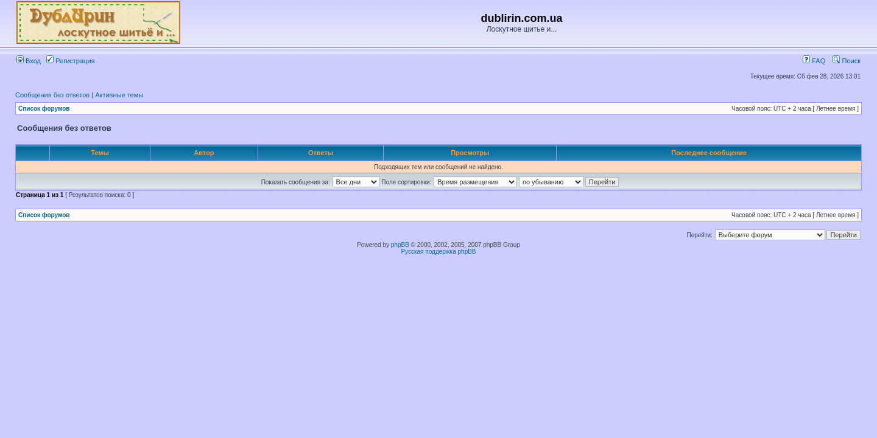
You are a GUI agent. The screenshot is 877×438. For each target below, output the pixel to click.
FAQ (814, 60)
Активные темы (119, 95)
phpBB (400, 245)
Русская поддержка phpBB (438, 251)
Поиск (847, 60)
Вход (28, 60)
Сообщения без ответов (52, 95)
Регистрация (70, 60)
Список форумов (44, 108)
